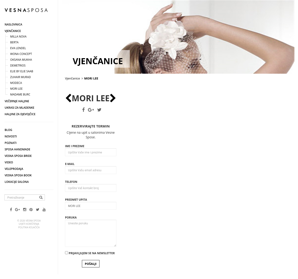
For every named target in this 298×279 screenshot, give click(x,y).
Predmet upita (76, 200)
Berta (14, 42)
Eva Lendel (18, 48)
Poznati (11, 143)
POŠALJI (91, 264)
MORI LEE (16, 89)
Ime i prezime (74, 146)
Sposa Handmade (17, 149)
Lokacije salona (17, 182)
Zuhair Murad (20, 77)
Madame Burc (20, 94)
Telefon (71, 182)
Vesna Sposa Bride (18, 156)
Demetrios (17, 65)
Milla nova (18, 36)
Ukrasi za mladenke (19, 108)
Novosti (11, 136)
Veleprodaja (14, 169)
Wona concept (21, 54)
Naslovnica (13, 24)
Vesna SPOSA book (18, 175)
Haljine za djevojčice (20, 114)
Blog (8, 130)
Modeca (16, 83)
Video (9, 162)
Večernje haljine (17, 101)
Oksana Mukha (21, 60)
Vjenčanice (13, 31)
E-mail (69, 164)
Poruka (71, 217)
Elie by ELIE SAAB (21, 71)
